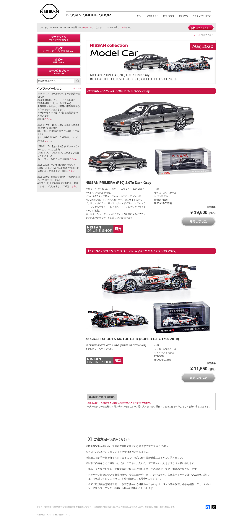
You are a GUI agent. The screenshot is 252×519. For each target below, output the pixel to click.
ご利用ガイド (152, 16)
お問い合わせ (168, 16)
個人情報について (62, 514)
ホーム (139, 16)
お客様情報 (183, 16)
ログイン (87, 27)
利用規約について (44, 514)
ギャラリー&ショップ (202, 16)
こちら (123, 27)
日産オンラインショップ (49, 11)
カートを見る (202, 27)
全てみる (77, 89)
